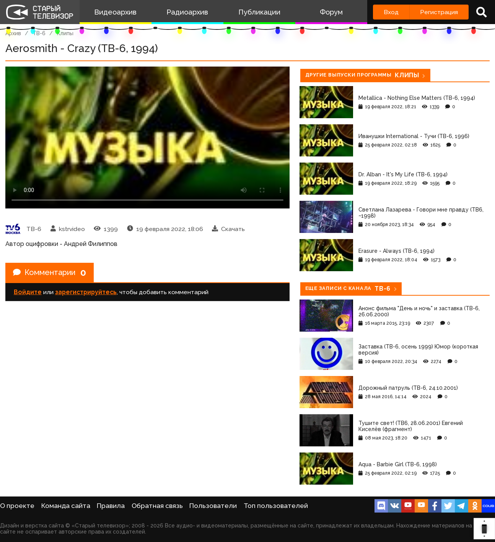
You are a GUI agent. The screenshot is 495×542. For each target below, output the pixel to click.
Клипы (65, 33)
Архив (13, 33)
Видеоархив (115, 12)
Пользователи (213, 505)
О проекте (17, 505)
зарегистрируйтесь (86, 292)
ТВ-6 (39, 33)
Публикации (259, 12)
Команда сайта (65, 505)
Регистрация (439, 12)
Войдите (28, 292)
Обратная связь (157, 505)
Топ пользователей (276, 505)
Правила (111, 505)
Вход (391, 12)
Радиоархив (187, 12)
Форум (331, 12)
